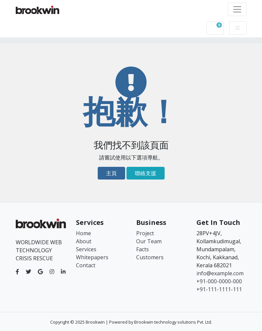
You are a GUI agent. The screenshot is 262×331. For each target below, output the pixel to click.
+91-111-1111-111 (219, 289)
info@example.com (220, 273)
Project (145, 233)
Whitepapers (92, 257)
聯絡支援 (145, 173)
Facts (142, 249)
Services (86, 249)
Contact (85, 265)
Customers (150, 257)
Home (83, 233)
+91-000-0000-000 (219, 281)
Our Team (149, 241)
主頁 (111, 173)
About (83, 241)
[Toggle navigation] (237, 9)
